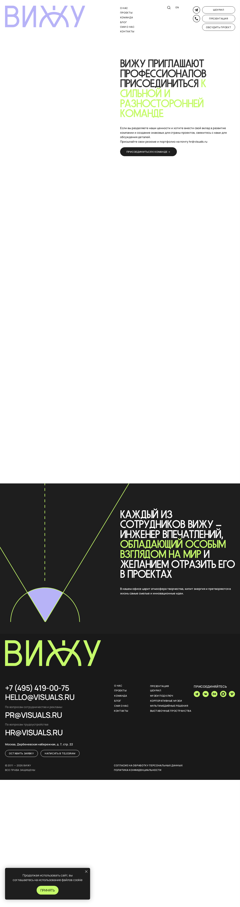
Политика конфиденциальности (137, 770)
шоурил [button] (155, 690)
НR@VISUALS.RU (34, 732)
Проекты (126, 12)
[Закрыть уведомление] (86, 871)
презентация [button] (159, 686)
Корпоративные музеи (166, 700)
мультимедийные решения (169, 705)
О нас (124, 8)
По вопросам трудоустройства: (27, 724)
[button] (218, 10)
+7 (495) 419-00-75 (37, 687)
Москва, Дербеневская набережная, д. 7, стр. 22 (39, 744)
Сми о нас (127, 26)
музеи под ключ (161, 695)
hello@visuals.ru (40, 697)
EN (177, 7)
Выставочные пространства (170, 710)
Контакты (127, 31)
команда (126, 17)
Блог (117, 700)
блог (123, 22)
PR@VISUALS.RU (33, 715)
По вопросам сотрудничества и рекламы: (34, 707)
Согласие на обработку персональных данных (148, 765)
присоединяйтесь (210, 686)
